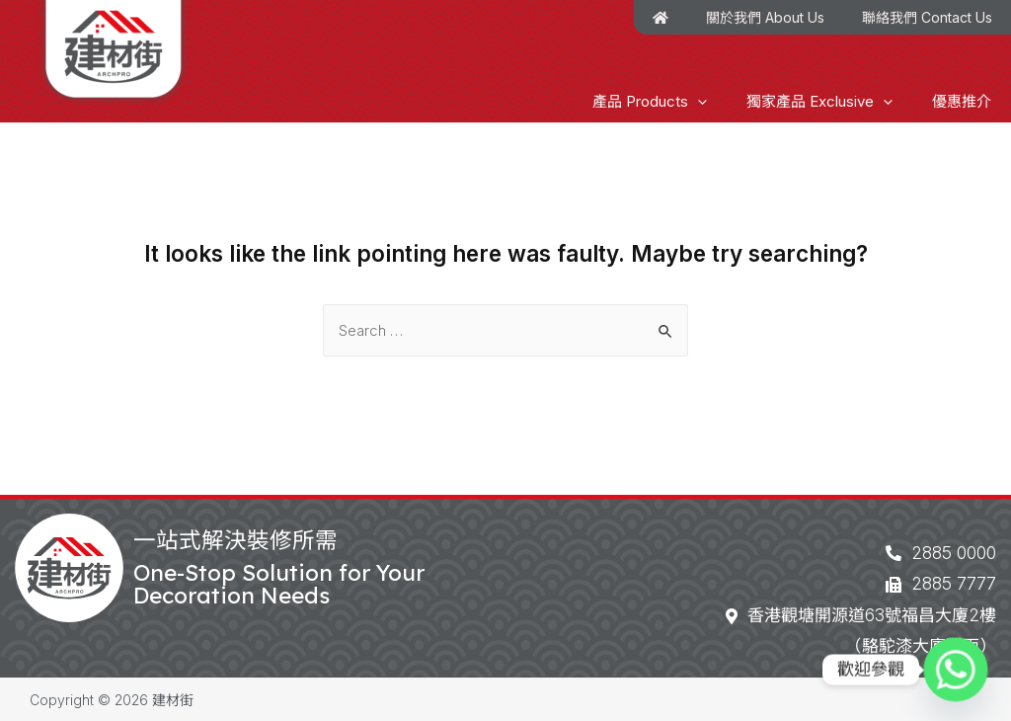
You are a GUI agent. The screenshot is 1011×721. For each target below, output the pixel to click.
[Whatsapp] (955, 669)
